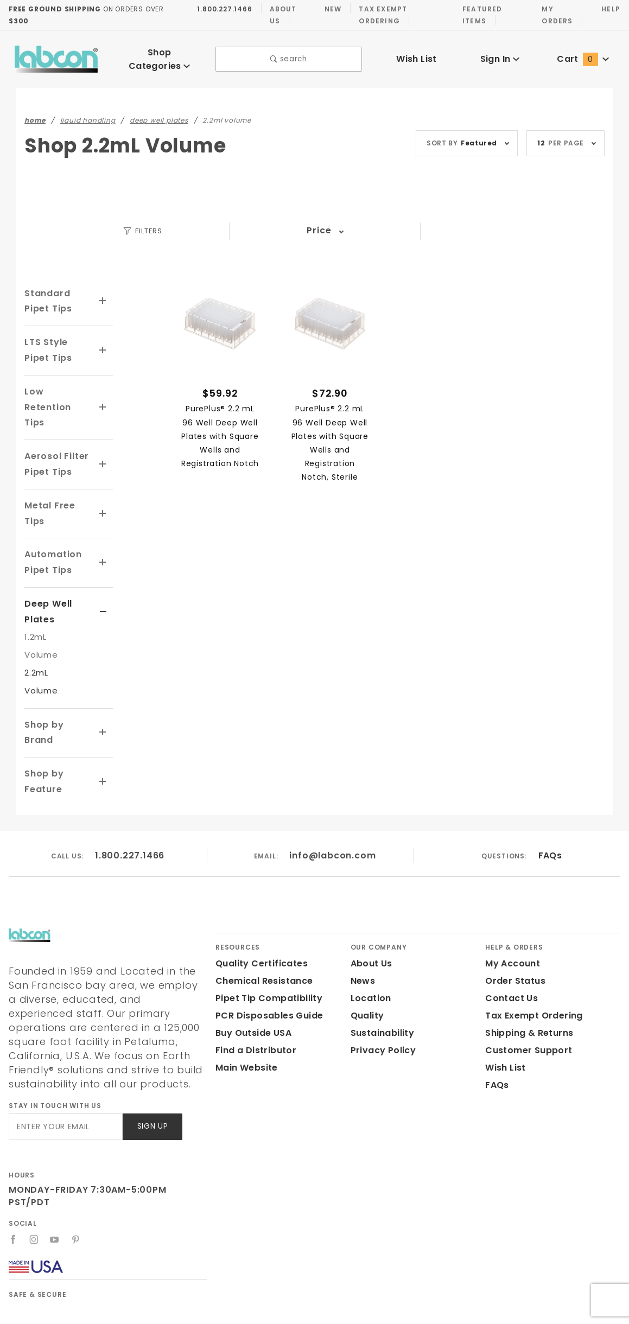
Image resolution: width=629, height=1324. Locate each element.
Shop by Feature (43, 742)
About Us (279, 14)
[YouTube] (55, 1173)
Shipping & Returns (527, 994)
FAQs (549, 816)
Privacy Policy (381, 1011)
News (362, 942)
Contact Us (509, 959)
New (330, 8)
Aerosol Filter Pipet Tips (55, 440)
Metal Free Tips (48, 490)
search (288, 56)
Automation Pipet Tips (50, 539)
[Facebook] (13, 1173)
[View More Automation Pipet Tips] (103, 539)
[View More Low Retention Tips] (103, 392)
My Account (510, 925)
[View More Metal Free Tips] (103, 490)
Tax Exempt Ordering (380, 14)
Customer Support (525, 1011)
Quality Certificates (257, 925)
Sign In (499, 55)
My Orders (556, 14)
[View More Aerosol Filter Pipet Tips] (103, 441)
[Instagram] (34, 1173)
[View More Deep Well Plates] (103, 589)
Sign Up (152, 1074)
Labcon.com (137, 1310)
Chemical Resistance (261, 942)
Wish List (416, 55)
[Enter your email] (65, 1073)
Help (610, 8)
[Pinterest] (76, 1173)
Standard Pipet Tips (58, 293)
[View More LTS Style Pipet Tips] (103, 343)
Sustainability (380, 994)
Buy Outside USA (252, 994)
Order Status (513, 942)
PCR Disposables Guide (267, 977)
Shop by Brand (58, 701)
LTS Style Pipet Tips (47, 342)
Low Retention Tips (57, 391)
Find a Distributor (253, 1011)
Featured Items (480, 14)
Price (319, 222)
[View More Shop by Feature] (103, 743)
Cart (582, 55)
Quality (366, 977)
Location (370, 959)
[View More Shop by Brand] (103, 702)
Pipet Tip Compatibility (264, 959)
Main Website (244, 1029)
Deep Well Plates (46, 588)
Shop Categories (159, 54)
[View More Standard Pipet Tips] (103, 294)
